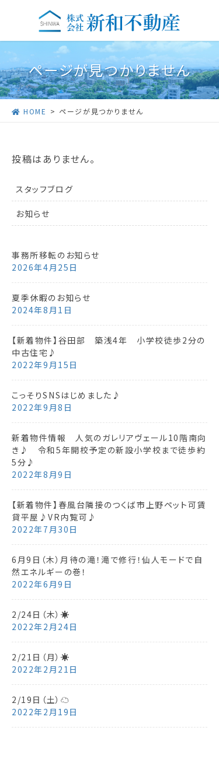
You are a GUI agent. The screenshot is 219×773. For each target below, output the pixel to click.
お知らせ (33, 213)
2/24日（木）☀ (40, 614)
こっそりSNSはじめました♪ (66, 395)
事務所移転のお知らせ (56, 255)
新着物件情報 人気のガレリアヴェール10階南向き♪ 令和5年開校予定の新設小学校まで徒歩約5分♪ (109, 450)
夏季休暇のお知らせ (51, 297)
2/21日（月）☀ (40, 657)
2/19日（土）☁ (40, 699)
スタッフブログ (44, 189)
